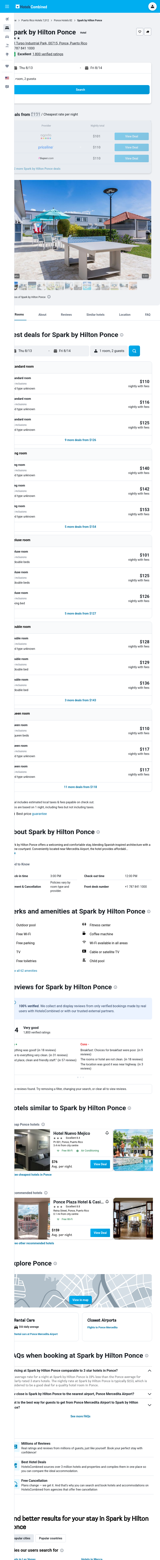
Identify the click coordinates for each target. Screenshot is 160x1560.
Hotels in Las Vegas (36, 1467)
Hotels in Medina (99, 1479)
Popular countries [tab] (64, 1446)
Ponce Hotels (74, 20)
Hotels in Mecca (98, 1467)
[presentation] (62, 297)
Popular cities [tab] (35, 1446)
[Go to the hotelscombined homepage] (31, 6)
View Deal (113, 1059)
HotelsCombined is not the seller (89, 1528)
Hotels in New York (35, 1485)
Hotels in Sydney (99, 1473)
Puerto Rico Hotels (45, 20)
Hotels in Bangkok (35, 1496)
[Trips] (7, 66)
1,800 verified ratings (61, 54)
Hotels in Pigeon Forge (38, 1479)
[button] (7, 6)
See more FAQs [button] (87, 1324)
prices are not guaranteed (111, 1516)
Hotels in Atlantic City (102, 1485)
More (25, 735)
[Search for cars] (7, 37)
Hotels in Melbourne (36, 1473)
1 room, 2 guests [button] (38, 79)
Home (26, 20)
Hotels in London (34, 1490)
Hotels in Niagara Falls (103, 1496)
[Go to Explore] (7, 54)
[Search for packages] (7, 45)
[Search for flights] (7, 19)
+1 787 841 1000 (35, 48)
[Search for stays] (7, 28)
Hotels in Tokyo (98, 1490)
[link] (45, 1069)
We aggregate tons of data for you (89, 1535)
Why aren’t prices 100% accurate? (89, 1543)
